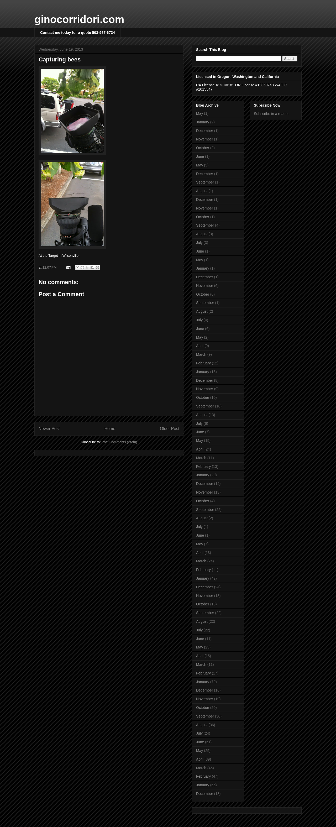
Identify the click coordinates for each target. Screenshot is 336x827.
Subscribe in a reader (271, 114)
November (204, 139)
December (204, 131)
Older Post (169, 428)
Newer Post (49, 428)
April (199, 346)
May (199, 113)
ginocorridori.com (79, 19)
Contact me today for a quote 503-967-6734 (77, 32)
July (199, 242)
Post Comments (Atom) (119, 442)
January (202, 122)
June (200, 156)
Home (110, 428)
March (201, 354)
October (202, 148)
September (205, 182)
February (203, 363)
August (202, 191)
